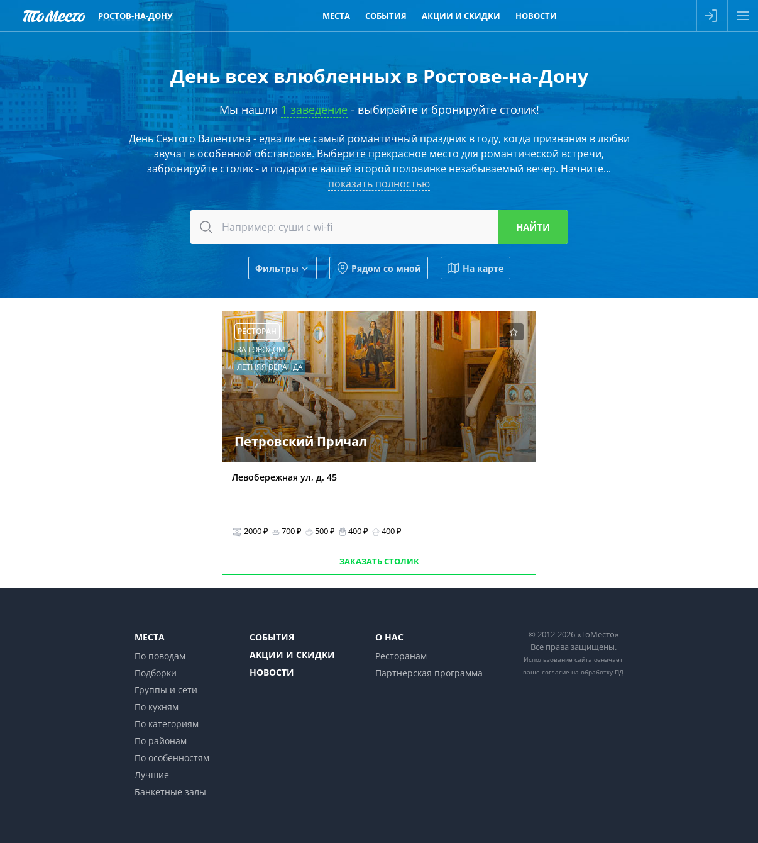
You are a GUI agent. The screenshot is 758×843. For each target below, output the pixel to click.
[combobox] (379, 227)
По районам (161, 741)
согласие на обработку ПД (582, 671)
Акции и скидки (292, 655)
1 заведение (314, 109)
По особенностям (172, 758)
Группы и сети (166, 690)
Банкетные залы (170, 792)
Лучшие (152, 775)
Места (150, 637)
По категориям (167, 724)
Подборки (156, 673)
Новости (272, 672)
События (272, 637)
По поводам (160, 656)
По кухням (157, 707)
